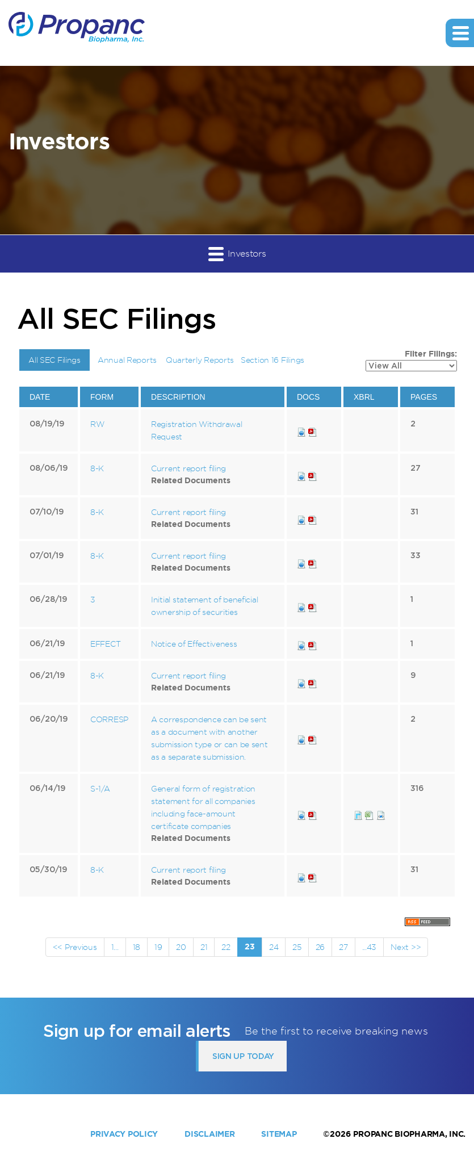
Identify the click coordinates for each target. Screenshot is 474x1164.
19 (158, 947)
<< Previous (75, 947)
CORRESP (109, 719)
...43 (369, 947)
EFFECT (105, 643)
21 (203, 947)
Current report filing (188, 468)
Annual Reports (127, 360)
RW (97, 424)
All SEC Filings (54, 360)
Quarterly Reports (200, 360)
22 (225, 947)
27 (343, 947)
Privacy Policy (124, 1134)
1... (115, 947)
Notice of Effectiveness (194, 643)
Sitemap (278, 1134)
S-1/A (100, 788)
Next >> (406, 947)
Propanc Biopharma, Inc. (409, 1134)
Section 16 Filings (272, 360)
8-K (97, 468)
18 (136, 947)
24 (273, 947)
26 (320, 947)
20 (181, 947)
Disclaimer (209, 1134)
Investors (237, 253)
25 (296, 947)
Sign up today (243, 1056)
